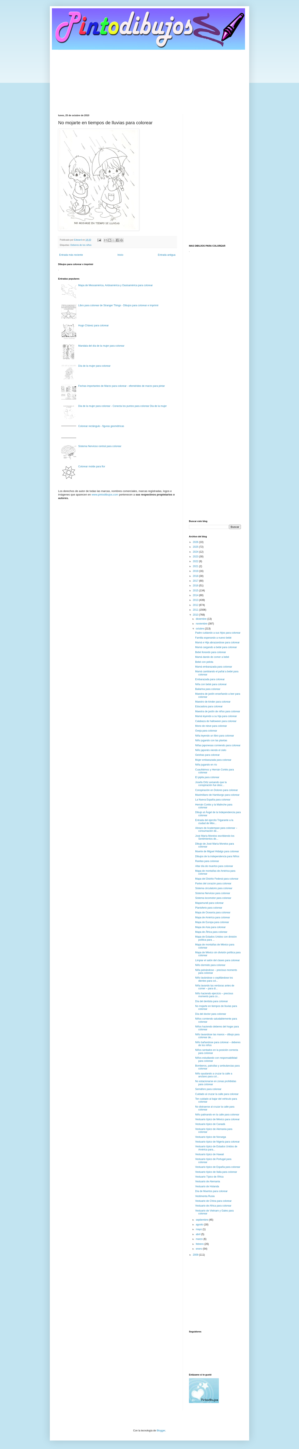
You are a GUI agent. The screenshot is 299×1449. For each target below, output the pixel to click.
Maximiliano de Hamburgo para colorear (217, 794)
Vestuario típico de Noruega (210, 1137)
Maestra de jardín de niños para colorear (217, 711)
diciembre (201, 618)
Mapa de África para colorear (211, 932)
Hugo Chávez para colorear (93, 325)
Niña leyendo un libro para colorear (214, 735)
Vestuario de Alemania (207, 1181)
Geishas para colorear (207, 754)
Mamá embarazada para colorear (213, 666)
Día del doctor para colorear (210, 1014)
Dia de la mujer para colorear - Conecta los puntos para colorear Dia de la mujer (122, 406)
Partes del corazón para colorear (213, 883)
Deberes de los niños (80, 245)
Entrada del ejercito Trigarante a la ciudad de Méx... (214, 822)
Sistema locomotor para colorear (213, 898)
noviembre (202, 623)
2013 (196, 600)
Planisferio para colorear (208, 907)
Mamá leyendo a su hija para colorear (216, 716)
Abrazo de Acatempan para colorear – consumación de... (216, 829)
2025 (196, 546)
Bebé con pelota (204, 662)
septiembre (202, 1219)
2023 (196, 556)
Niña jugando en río (206, 764)
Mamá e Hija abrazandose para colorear (217, 642)
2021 (196, 566)
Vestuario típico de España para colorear (217, 1167)
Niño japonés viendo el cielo (210, 750)
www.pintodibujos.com (105, 494)
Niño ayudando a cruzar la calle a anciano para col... (213, 1075)
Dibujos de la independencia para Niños (217, 856)
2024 (196, 551)
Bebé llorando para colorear (210, 652)
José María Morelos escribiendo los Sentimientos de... (214, 837)
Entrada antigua (166, 254)
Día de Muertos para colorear (211, 1191)
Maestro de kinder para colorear (212, 701)
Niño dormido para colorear (210, 965)
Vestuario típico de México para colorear (217, 1119)
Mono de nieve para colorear (211, 725)
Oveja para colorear (206, 730)
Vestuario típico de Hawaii (209, 1154)
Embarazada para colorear (210, 679)
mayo (199, 1229)
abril (198, 1234)
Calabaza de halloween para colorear (216, 721)
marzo (199, 1239)
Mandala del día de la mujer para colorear (101, 345)
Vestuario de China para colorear (213, 1200)
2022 (196, 561)
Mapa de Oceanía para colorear (212, 912)
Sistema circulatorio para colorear (213, 888)
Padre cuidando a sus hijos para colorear (217, 632)
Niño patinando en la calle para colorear (217, 1114)
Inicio (120, 254)
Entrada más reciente (71, 254)
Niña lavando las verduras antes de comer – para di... (214, 987)
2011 (196, 609)
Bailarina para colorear (207, 689)
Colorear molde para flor (91, 466)
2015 (196, 590)
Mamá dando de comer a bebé (212, 657)
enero (199, 1248)
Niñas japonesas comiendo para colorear (217, 745)
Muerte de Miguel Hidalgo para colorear (217, 851)
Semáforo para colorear (208, 1089)
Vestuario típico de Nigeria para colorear (217, 1141)
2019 (196, 571)
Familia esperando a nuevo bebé (213, 637)
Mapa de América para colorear (212, 917)
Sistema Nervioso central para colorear (99, 446)
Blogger (161, 1430)
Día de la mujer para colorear (94, 365)
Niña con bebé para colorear (211, 684)
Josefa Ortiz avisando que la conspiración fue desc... (211, 784)
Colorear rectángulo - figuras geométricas (101, 426)
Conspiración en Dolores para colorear (216, 790)
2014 (196, 595)
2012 (196, 605)
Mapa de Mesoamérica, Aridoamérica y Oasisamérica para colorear (115, 285)
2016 (196, 585)
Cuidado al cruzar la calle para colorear (217, 1094)
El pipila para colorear (207, 777)
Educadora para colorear (209, 706)
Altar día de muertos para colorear (214, 866)
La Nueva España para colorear (212, 799)
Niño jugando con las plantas (211, 740)
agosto (200, 1224)
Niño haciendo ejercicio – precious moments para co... (214, 995)
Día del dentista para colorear (211, 1001)
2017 (196, 580)
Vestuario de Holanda (207, 1186)
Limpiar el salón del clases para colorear (217, 960)
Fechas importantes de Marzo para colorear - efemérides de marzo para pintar (121, 386)
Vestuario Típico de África (209, 1176)
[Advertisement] (149, 79)
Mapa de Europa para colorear (212, 922)
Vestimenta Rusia (204, 1196)
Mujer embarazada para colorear (213, 759)
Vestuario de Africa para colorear (213, 1205)
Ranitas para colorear (207, 861)
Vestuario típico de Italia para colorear (216, 1172)
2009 (196, 1254)
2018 (196, 576)
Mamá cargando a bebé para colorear (216, 647)
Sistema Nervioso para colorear (212, 893)
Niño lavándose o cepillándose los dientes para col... (214, 979)
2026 (196, 542)
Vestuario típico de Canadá (210, 1124)
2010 (196, 614)
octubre (200, 628)
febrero (200, 1244)
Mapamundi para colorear (209, 903)
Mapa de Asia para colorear (210, 927)
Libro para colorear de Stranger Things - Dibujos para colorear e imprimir (118, 305)
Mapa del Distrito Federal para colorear (216, 878)
